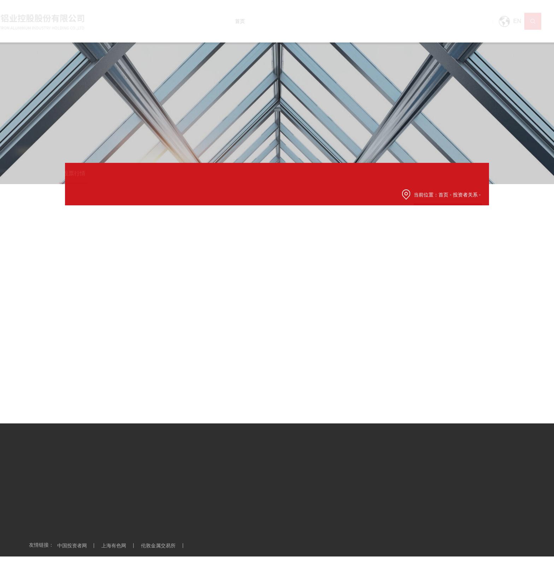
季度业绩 (174, 173)
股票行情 (87, 173)
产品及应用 (322, 21)
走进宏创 (266, 21)
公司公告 (130, 173)
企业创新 (437, 21)
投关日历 (306, 173)
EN (495, 21)
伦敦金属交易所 (165, 545)
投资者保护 (396, 173)
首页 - (445, 195)
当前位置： (426, 195)
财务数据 (218, 173)
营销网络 (351, 21)
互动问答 (349, 173)
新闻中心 (293, 21)
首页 (244, 21)
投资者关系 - (467, 195)
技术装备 (378, 21)
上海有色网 (120, 545)
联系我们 (464, 21)
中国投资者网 (78, 545)
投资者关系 (407, 21)
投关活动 (262, 173)
